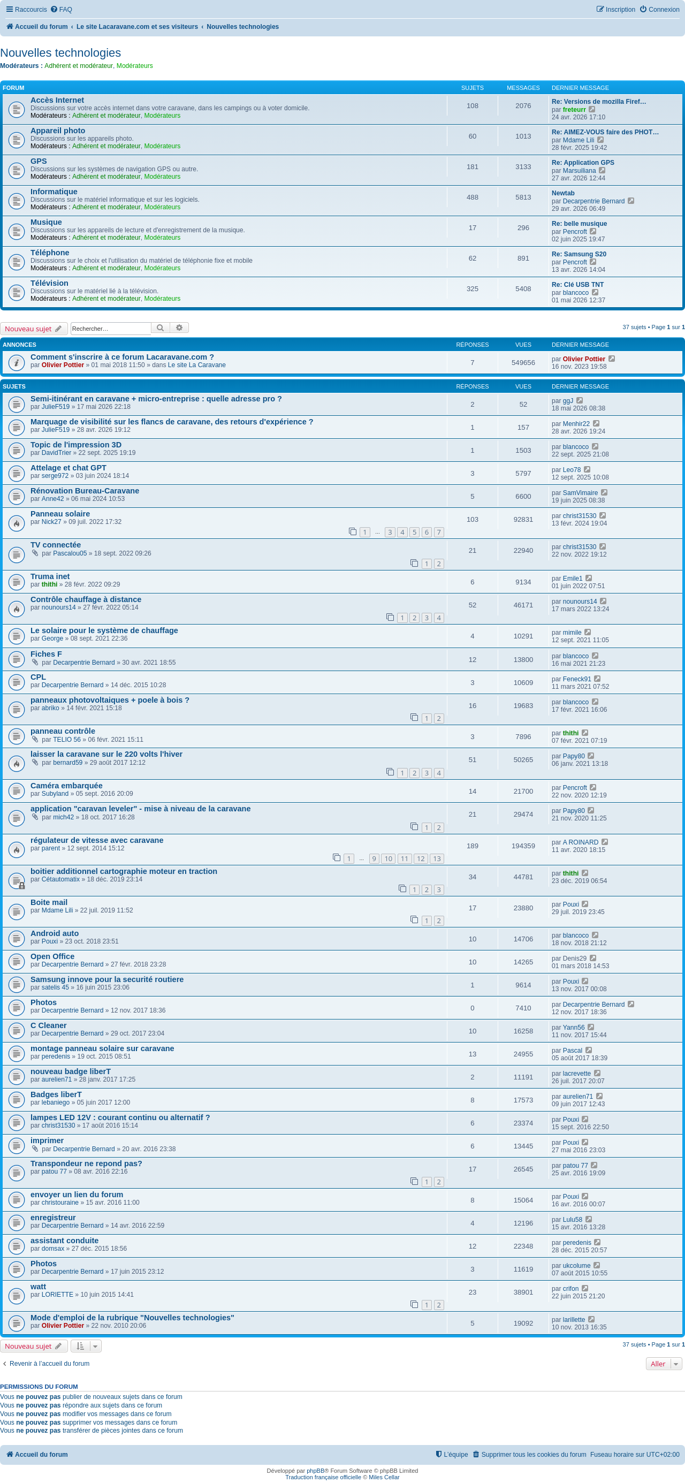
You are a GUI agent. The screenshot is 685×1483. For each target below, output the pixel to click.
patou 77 (54, 1171)
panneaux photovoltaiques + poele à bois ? (110, 700)
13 (437, 858)
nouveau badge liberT (71, 1071)
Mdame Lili (578, 140)
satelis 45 (55, 987)
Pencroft (575, 231)
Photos (44, 1002)
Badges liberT (56, 1094)
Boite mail (49, 902)
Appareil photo (58, 130)
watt (38, 1286)
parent (51, 848)
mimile (572, 632)
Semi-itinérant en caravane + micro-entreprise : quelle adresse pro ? (156, 398)
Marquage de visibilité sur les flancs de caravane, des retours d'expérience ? (172, 421)
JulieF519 (56, 406)
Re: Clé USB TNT (578, 284)
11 (405, 858)
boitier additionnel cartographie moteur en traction (124, 871)
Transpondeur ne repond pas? (86, 1163)
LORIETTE (57, 1294)
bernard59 (67, 762)
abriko (50, 708)
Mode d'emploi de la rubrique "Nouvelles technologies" (132, 1317)
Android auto (55, 933)
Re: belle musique (579, 223)
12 (421, 858)
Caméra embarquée (67, 785)
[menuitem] (61, 10)
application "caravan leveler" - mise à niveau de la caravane (141, 808)
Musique (46, 222)
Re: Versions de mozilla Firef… (599, 101)
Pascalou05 (70, 553)
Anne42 (53, 499)
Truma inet (50, 576)
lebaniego (56, 1102)
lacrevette (577, 1073)
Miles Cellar (384, 1477)
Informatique (54, 191)
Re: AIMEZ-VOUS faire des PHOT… (605, 132)
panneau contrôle (63, 731)
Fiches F (46, 654)
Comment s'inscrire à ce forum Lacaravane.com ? (122, 357)
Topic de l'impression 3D (76, 444)
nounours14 (59, 607)
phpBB (315, 1470)
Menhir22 (576, 424)
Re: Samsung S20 (579, 254)
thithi (50, 584)
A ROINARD (581, 842)
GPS (39, 161)
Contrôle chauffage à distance (86, 599)
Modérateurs (135, 66)
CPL (38, 677)
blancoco (576, 292)
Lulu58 (572, 1219)
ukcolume (577, 1265)
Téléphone (50, 252)
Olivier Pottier (63, 365)
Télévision (49, 283)
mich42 (63, 817)
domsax (53, 1248)
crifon (571, 1288)
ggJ (568, 401)
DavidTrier (56, 453)
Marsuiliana (579, 170)
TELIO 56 (67, 739)
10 (388, 858)
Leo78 (572, 470)
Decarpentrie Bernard (594, 201)
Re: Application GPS (583, 162)
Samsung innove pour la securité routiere (107, 979)
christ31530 (580, 516)
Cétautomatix (61, 879)
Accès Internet (57, 100)
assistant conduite (64, 1240)
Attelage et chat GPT (68, 467)
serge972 (55, 476)
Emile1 (573, 578)
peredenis (56, 1056)
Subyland (55, 793)
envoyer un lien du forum (77, 1194)
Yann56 (574, 1027)
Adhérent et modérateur (78, 66)
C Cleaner (49, 1025)
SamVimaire (580, 493)
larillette (574, 1320)
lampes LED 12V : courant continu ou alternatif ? (120, 1117)
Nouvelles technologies (60, 52)
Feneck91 (577, 679)
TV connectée (56, 545)
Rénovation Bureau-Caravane (85, 490)
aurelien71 (57, 1079)
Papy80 (574, 756)
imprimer (47, 1140)
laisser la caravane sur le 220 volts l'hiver (106, 754)
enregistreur (53, 1217)
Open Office (52, 956)
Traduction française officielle (323, 1477)
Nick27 (52, 522)
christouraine (60, 1202)
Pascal (572, 1050)
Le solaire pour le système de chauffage (104, 630)
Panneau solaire (60, 513)
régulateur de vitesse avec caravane (97, 840)
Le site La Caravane (197, 365)
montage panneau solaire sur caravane (102, 1048)
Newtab (563, 193)
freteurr (574, 109)
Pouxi (571, 904)
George (52, 638)
